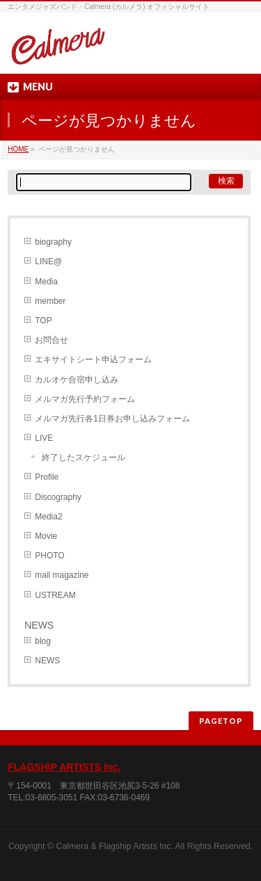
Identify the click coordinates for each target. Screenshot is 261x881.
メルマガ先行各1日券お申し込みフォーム (112, 418)
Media (46, 281)
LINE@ (48, 261)
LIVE (44, 438)
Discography (58, 497)
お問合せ (51, 340)
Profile (46, 477)
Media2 (48, 517)
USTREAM (55, 595)
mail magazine (61, 575)
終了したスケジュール (83, 457)
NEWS (47, 660)
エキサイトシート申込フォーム (93, 359)
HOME (18, 149)
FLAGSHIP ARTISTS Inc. (64, 767)
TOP (43, 320)
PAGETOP (221, 720)
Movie (46, 536)
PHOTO (49, 555)
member (50, 301)
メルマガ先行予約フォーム (85, 399)
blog (43, 641)
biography (53, 242)
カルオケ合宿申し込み (76, 380)
